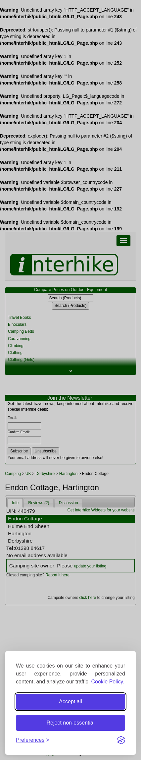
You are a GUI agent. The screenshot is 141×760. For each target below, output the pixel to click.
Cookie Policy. (107, 681)
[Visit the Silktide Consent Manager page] (121, 740)
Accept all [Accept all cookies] (70, 701)
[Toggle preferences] (32, 740)
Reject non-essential (71, 723)
